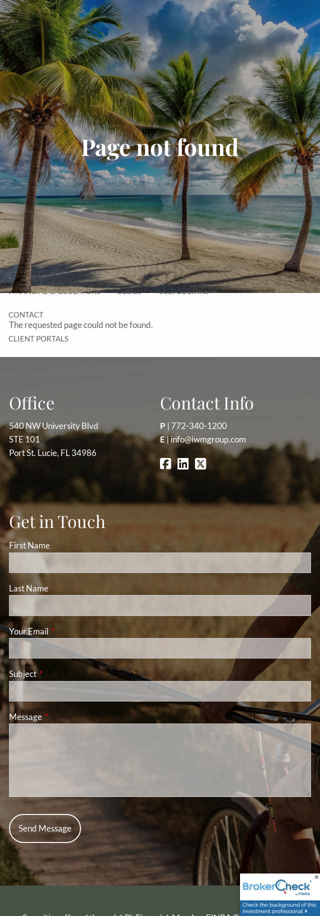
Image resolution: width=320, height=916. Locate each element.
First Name (29, 545)
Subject (61, 673)
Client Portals (38, 338)
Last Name (28, 588)
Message (64, 717)
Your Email (67, 631)
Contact (26, 314)
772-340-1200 (199, 425)
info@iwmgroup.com (208, 439)
